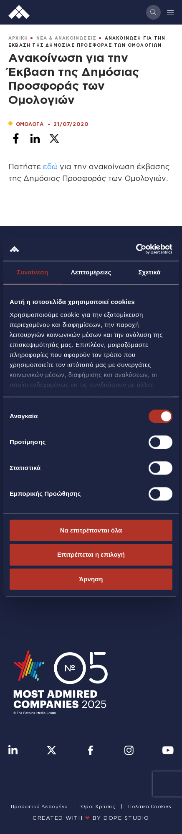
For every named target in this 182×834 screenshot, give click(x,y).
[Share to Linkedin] (35, 138)
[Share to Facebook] (15, 138)
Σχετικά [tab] (149, 272)
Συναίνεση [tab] (32, 272)
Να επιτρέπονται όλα (91, 530)
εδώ (50, 166)
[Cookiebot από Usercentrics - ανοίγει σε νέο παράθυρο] (135, 249)
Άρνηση (91, 579)
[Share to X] (54, 138)
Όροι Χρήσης (98, 806)
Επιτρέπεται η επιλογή (91, 554)
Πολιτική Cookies (149, 806)
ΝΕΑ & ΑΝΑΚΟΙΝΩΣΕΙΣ (66, 38)
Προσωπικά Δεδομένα (39, 806)
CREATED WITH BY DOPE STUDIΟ (91, 818)
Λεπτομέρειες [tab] (91, 272)
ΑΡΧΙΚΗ (18, 38)
